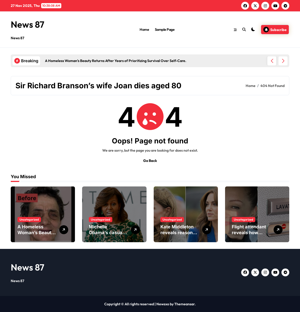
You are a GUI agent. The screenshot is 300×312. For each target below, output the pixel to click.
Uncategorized (29, 219)
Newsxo (162, 304)
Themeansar (184, 304)
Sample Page (165, 29)
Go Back (150, 160)
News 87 (27, 24)
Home (144, 29)
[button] (283, 60)
